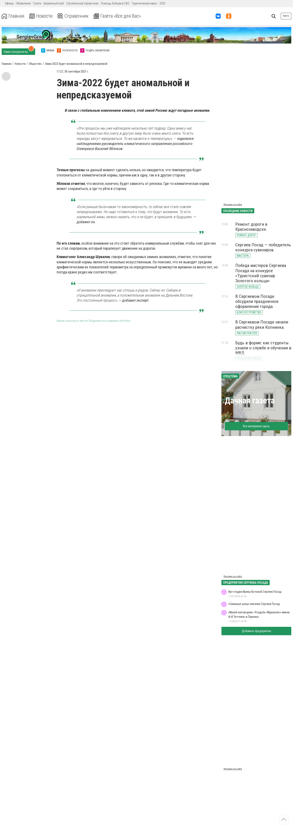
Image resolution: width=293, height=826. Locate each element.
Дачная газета (250, 401)
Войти (286, 16)
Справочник (74, 16)
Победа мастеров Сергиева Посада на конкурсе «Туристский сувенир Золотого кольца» (260, 273)
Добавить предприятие (256, 631)
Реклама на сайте (233, 204)
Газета (37, 3)
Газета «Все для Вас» (120, 16)
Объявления (23, 3)
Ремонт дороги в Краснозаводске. (251, 227)
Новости (42, 16)
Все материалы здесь (256, 426)
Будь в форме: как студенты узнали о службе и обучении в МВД (263, 347)
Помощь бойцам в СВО (115, 3)
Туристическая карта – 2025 (148, 3)
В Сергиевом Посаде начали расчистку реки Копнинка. (261, 325)
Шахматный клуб (53, 3)
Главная (13, 16)
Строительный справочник (82, 3)
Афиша (9, 3)
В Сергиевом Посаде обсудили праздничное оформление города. (256, 301)
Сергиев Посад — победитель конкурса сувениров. (263, 247)
